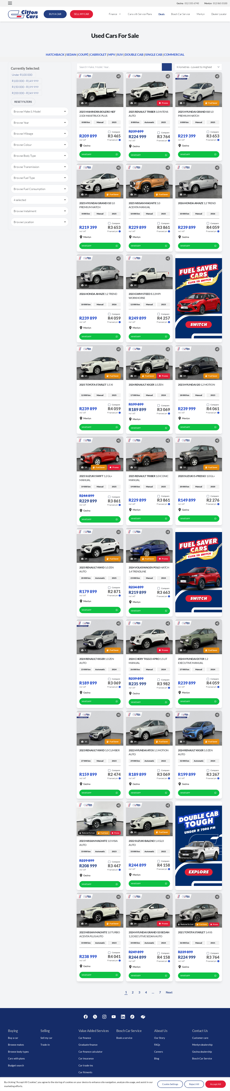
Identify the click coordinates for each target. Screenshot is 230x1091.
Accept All (215, 1084)
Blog (156, 1058)
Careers (158, 1051)
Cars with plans (16, 1058)
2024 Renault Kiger (146, 384)
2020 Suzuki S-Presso (196, 476)
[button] (10, 3)
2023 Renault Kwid (99, 750)
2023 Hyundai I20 (196, 384)
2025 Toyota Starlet (96, 384)
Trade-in (45, 1044)
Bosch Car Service (180, 14)
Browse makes (16, 1044)
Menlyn (201, 14)
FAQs (157, 1044)
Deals (161, 14)
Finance (116, 14)
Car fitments (85, 1072)
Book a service (124, 1037)
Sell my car (46, 1037)
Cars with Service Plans (140, 14)
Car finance (84, 1037)
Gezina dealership (202, 1051)
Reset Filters (23, 101)
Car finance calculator (90, 1051)
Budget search (16, 1065)
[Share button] (118, 76)
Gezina (84, 145)
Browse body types (18, 1051)
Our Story (159, 1037)
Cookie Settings (170, 1084)
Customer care (200, 1037)
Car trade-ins (85, 1065)
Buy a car (13, 1037)
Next (169, 992)
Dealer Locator (219, 14)
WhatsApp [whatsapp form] (100, 154)
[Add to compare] (114, 132)
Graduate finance (88, 1044)
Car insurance (86, 1058)
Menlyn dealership (202, 1044)
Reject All (194, 1084)
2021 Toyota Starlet (195, 932)
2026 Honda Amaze (197, 203)
